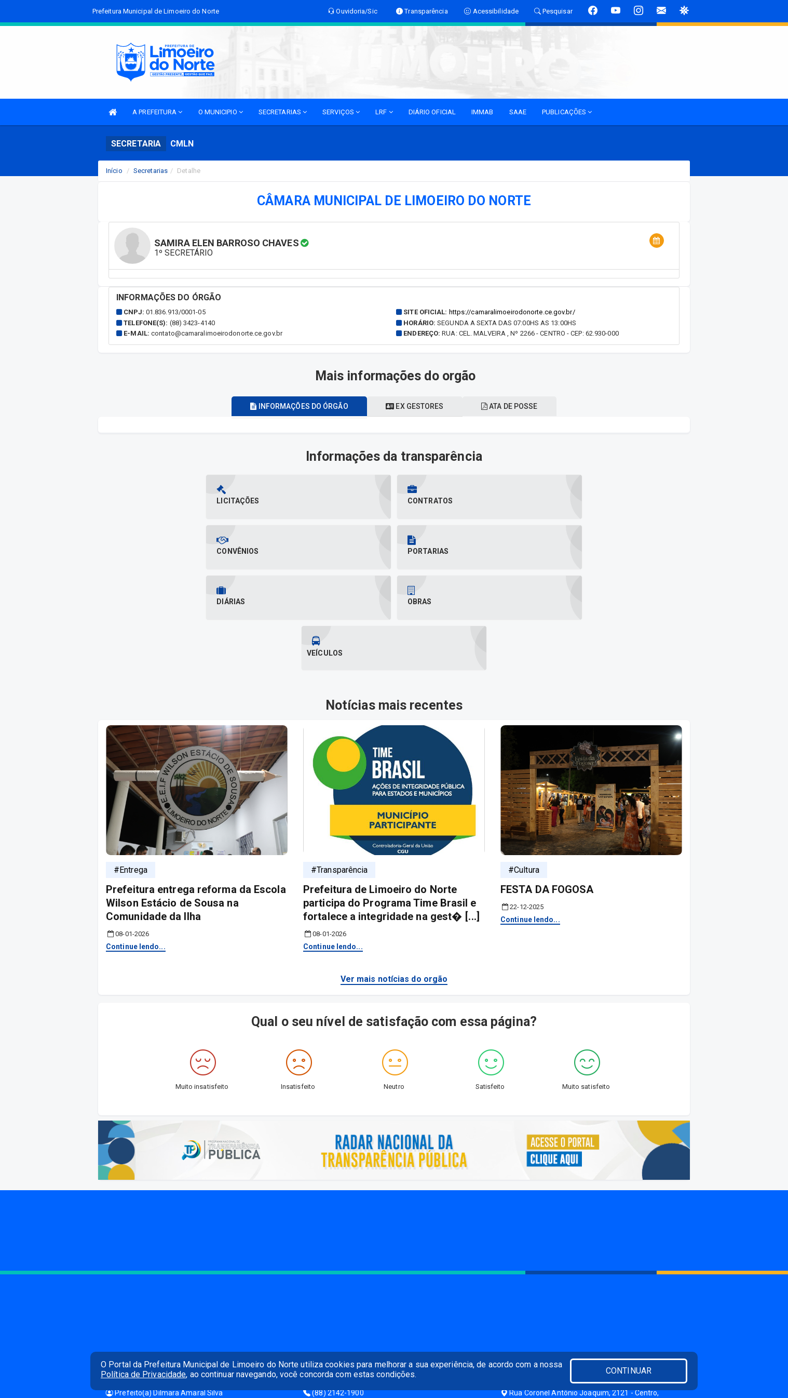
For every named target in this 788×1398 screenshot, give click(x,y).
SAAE (517, 112)
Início (114, 171)
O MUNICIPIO (220, 112)
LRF (384, 112)
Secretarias (150, 171)
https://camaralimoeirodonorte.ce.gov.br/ (512, 312)
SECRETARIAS (283, 112)
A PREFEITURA (157, 112)
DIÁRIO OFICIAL (432, 112)
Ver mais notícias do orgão (394, 878)
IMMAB (482, 112)
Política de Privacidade (143, 1374)
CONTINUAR (628, 1371)
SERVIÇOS (341, 112)
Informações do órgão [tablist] (293, 406)
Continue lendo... (136, 846)
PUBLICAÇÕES (567, 112)
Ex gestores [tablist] (414, 406)
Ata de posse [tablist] (515, 406)
